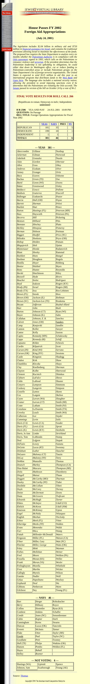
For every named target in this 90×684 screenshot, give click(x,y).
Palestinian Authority (42, 57)
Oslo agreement (20, 59)
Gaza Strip (18, 80)
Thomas (24, 676)
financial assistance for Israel (36, 49)
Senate (16, 88)
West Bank (68, 77)
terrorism (39, 62)
